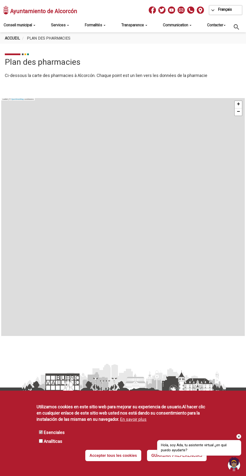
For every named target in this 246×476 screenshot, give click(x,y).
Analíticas (53, 441)
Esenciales (54, 432)
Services (60, 25)
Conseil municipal (19, 25)
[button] (238, 104)
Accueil (12, 38)
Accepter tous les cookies (113, 455)
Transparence (134, 25)
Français (225, 9)
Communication (177, 25)
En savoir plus (133, 419)
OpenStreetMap (17, 99)
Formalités (95, 25)
